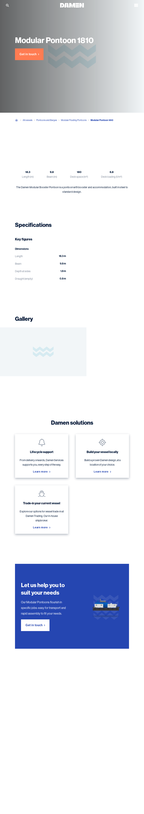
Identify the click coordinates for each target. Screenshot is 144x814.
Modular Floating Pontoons (74, 120)
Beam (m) (52, 176)
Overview (20, 138)
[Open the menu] (136, 5)
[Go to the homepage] (72, 5)
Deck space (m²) (79, 176)
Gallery (63, 138)
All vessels (27, 120)
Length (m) (28, 176)
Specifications (43, 138)
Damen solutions (85, 138)
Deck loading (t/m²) (111, 176)
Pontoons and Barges (46, 120)
